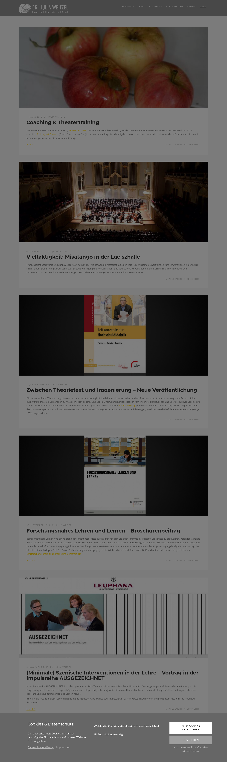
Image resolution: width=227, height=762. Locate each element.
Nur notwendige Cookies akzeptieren (190, 749)
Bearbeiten (191, 740)
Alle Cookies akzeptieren (191, 728)
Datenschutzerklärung (41, 747)
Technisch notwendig (110, 734)
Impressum (63, 747)
